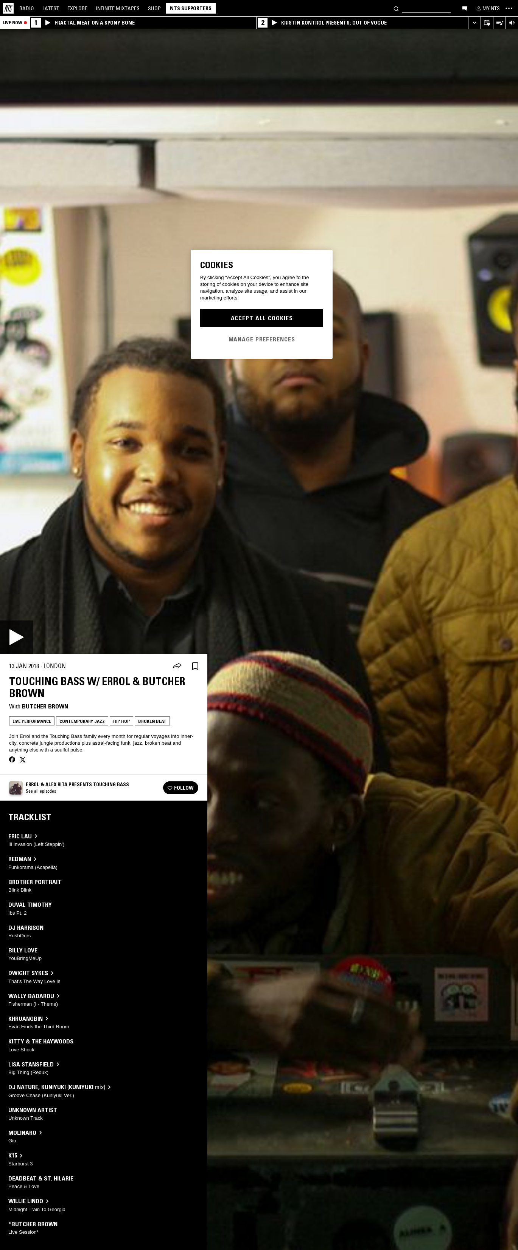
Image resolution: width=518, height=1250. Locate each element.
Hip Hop (121, 721)
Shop (154, 8)
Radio (26, 8)
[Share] (177, 666)
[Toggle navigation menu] (509, 8)
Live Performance (31, 721)
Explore (77, 8)
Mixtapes (118, 8)
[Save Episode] (195, 666)
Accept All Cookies (262, 318)
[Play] (16, 637)
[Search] (396, 8)
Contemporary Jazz (82, 721)
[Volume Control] (512, 23)
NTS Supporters (191, 8)
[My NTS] (487, 8)
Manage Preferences (262, 339)
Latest (50, 8)
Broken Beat (152, 721)
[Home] (8, 8)
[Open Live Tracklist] (499, 23)
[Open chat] (465, 8)
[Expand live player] (474, 23)
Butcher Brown (45, 706)
